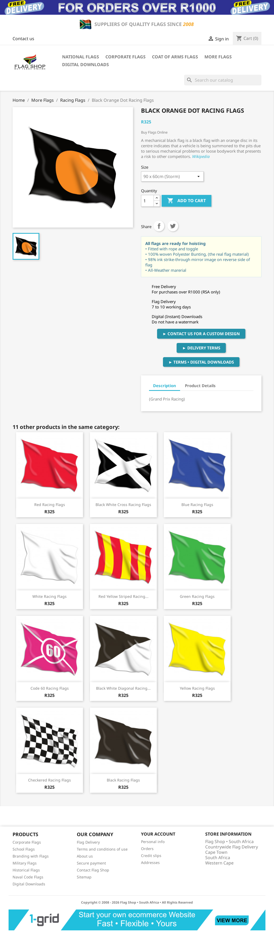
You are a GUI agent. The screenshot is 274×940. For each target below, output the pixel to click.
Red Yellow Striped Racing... (123, 596)
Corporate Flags (125, 57)
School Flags (24, 849)
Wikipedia (201, 156)
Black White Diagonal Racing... (123, 688)
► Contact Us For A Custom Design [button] (201, 333)
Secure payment (91, 863)
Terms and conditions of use (102, 849)
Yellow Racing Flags (197, 688)
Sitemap (84, 876)
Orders (147, 848)
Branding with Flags (31, 856)
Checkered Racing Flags (49, 780)
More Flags (218, 57)
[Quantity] (147, 201)
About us (85, 856)
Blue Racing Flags (197, 504)
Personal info (153, 841)
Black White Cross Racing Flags (123, 504)
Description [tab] (164, 385)
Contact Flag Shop (93, 870)
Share (159, 226)
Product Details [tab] (200, 385)
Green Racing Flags (197, 596)
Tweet (173, 226)
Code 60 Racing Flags (50, 688)
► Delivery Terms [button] (201, 347)
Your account (158, 834)
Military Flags (25, 863)
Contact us (23, 38)
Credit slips (151, 855)
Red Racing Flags (49, 504)
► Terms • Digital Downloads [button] (201, 362)
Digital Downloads (85, 64)
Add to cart (186, 200)
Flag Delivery (88, 842)
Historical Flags (26, 870)
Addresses (150, 862)
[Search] (222, 80)
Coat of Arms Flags (175, 57)
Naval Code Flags (28, 876)
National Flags (80, 57)
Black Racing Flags (123, 780)
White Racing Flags (49, 596)
